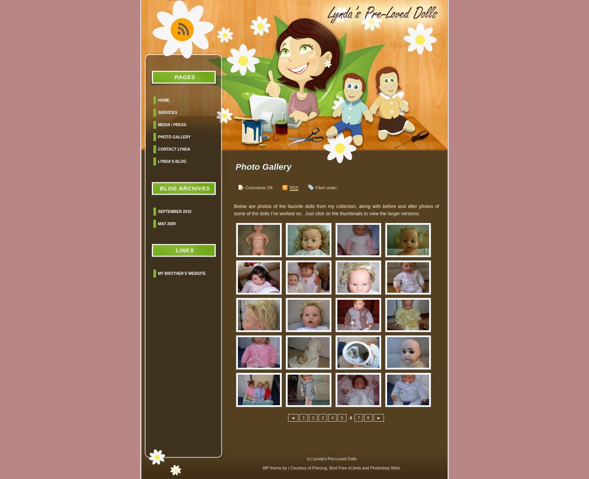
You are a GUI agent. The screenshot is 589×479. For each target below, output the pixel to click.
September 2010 (174, 211)
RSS (294, 187)
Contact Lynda (174, 149)
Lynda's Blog (172, 161)
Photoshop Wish (385, 468)
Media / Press (172, 125)
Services (167, 112)
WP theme (271, 468)
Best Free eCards (345, 468)
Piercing (319, 468)
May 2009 (167, 224)
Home (163, 100)
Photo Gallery (174, 137)
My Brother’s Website (182, 273)
